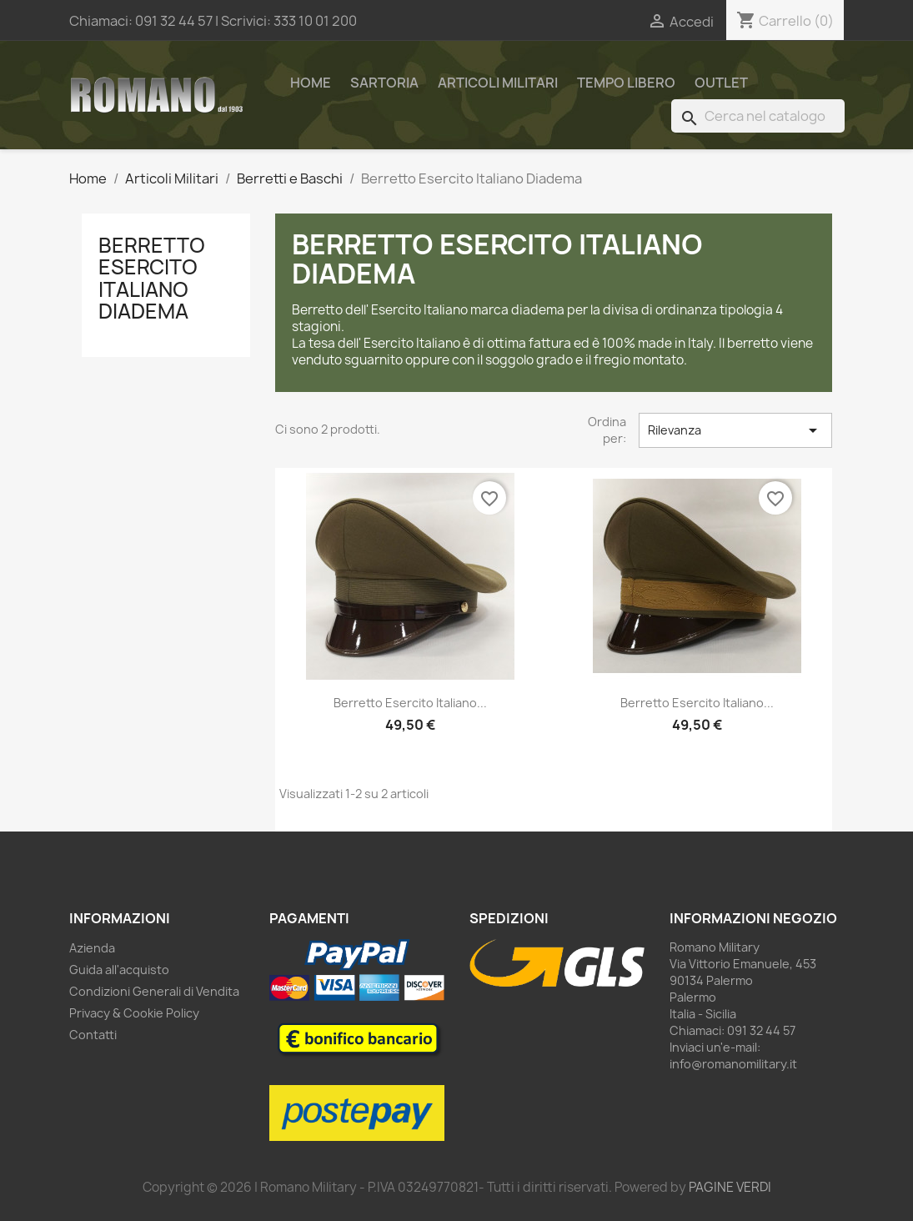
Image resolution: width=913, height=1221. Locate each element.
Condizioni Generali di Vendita (154, 991)
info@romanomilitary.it (733, 1064)
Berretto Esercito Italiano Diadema (151, 278)
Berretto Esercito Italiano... (410, 703)
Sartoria (384, 82)
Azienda (92, 948)
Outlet (721, 82)
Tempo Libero (626, 82)
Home (310, 82)
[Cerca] (758, 116)
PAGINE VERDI (730, 1187)
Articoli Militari (498, 82)
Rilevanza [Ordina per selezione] (735, 430)
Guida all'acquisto (119, 969)
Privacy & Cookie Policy (134, 1013)
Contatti (93, 1035)
